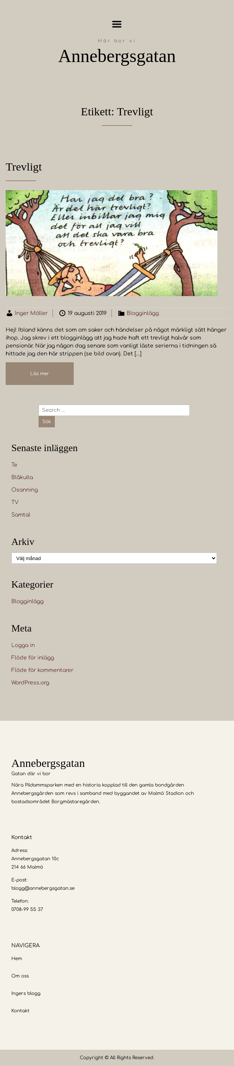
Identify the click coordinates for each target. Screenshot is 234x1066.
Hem (16, 958)
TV (15, 502)
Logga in (23, 645)
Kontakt (20, 1010)
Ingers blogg (25, 993)
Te (14, 465)
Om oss (20, 976)
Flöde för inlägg (32, 658)
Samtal (20, 515)
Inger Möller (31, 313)
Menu (117, 24)
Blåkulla (22, 477)
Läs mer (39, 373)
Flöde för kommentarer (42, 670)
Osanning (24, 490)
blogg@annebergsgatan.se (42, 888)
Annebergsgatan (117, 56)
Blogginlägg (143, 313)
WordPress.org (30, 683)
